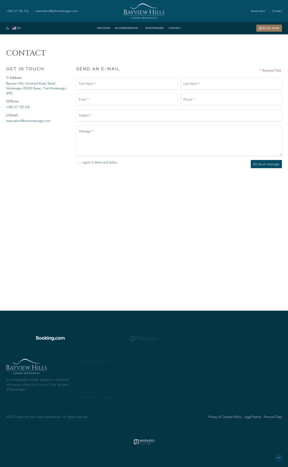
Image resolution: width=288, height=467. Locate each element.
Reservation (258, 11)
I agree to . (99, 162)
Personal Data (273, 417)
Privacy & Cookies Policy (225, 417)
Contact (277, 11)
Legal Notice (252, 417)
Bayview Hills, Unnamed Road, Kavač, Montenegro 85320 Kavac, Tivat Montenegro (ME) (36, 88)
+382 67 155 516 (17, 11)
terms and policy (106, 162)
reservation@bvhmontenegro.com (56, 11)
